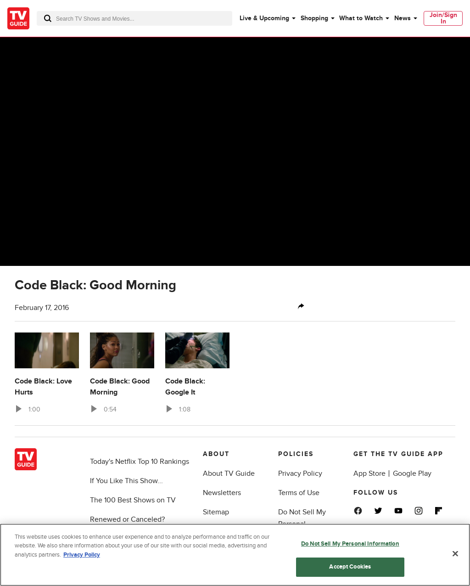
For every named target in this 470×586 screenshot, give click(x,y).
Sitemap (216, 512)
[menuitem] (267, 18)
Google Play (412, 473)
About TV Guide (229, 473)
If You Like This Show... (126, 480)
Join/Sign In (443, 18)
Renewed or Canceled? (127, 519)
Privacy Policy (300, 473)
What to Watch (361, 18)
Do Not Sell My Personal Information (350, 543)
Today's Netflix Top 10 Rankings (139, 461)
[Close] (455, 553)
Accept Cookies (350, 566)
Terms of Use (298, 492)
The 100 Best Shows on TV (133, 500)
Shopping (314, 18)
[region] (235, 555)
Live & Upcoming (264, 18)
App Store (369, 473)
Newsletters (222, 492)
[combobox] (134, 18)
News (402, 18)
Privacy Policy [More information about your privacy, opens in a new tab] (81, 554)
